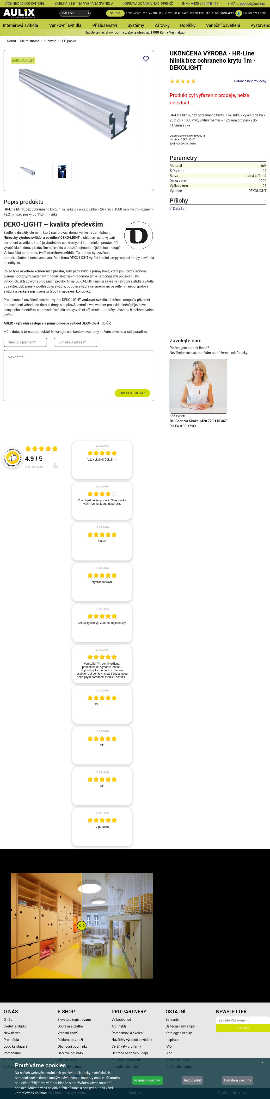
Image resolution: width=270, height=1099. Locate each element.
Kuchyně (50, 41)
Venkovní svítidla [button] (65, 25)
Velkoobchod (121, 1019)
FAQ (207, 13)
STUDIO (115, 13)
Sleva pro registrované (74, 1019)
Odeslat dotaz (132, 393)
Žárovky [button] (162, 25)
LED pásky (68, 41)
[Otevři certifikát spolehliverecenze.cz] (41, 449)
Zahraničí (172, 1019)
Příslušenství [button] (104, 25)
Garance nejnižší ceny (250, 81)
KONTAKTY (227, 13)
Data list (179, 208)
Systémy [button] (136, 25)
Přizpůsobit (192, 1080)
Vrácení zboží (68, 1033)
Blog (169, 1053)
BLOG (215, 13)
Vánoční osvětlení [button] (223, 25)
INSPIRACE (197, 13)
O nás (8, 1019)
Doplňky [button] (188, 25)
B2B (144, 13)
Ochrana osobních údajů (130, 1053)
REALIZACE (181, 13)
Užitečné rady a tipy (180, 1026)
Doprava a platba (70, 1026)
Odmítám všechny (237, 1080)
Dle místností (30, 41)
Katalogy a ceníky (179, 1033)
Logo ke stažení (15, 1046)
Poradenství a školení (128, 1033)
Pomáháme (12, 1053)
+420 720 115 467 (204, 4)
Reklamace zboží (70, 1040)
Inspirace (172, 1040)
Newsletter (12, 1033)
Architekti (119, 1026)
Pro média (11, 1040)
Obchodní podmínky (72, 1046)
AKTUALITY (156, 13)
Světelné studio (15, 1026)
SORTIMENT (133, 13)
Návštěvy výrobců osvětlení (132, 1040)
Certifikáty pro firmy (126, 1046)
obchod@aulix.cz (252, 4)
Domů (11, 41)
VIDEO (169, 13)
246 (34, 466)
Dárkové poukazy (70, 1053)
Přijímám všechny (147, 1080)
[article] (102, 460)
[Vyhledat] (88, 13)
